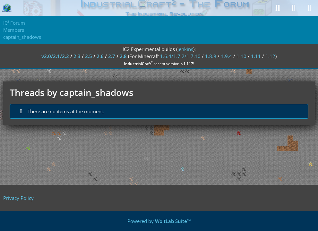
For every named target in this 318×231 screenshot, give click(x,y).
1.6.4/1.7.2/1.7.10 (180, 56)
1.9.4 (226, 56)
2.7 (111, 56)
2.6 (100, 56)
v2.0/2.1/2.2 (55, 56)
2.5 (88, 56)
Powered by (159, 221)
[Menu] (309, 8)
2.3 (77, 56)
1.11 (256, 56)
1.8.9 (210, 56)
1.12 (270, 56)
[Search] (277, 8)
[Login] (293, 8)
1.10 (241, 56)
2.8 (123, 56)
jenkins (185, 49)
